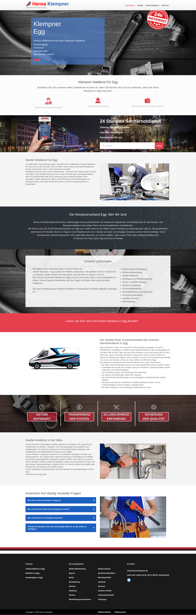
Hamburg (73, 591)
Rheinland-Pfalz (104, 578)
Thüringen (102, 599)
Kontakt (165, 5)
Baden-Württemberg (77, 569)
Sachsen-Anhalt (104, 591)
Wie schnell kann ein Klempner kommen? (45, 518)
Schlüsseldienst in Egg (35, 569)
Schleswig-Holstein (106, 595)
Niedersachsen (104, 569)
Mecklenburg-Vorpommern (80, 599)
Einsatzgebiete (153, 5)
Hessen (72, 595)
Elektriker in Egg (32, 573)
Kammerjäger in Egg (34, 578)
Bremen (72, 586)
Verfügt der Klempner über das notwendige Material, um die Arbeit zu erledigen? (57, 528)
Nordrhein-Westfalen (106, 573)
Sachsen (101, 586)
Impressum (121, 612)
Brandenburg (74, 582)
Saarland (101, 582)
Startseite (131, 5)
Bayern (72, 573)
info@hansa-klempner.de (137, 571)
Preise (141, 5)
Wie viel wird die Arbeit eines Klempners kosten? (48, 509)
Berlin (71, 578)
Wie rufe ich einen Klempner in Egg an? (44, 500)
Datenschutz (104, 612)
